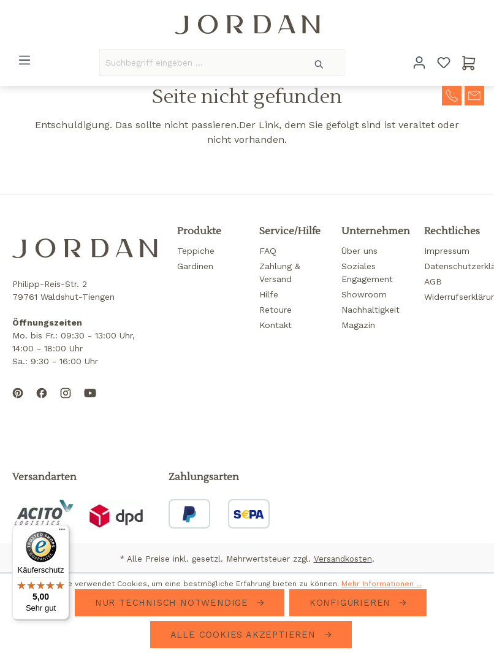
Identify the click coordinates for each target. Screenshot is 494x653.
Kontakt (275, 325)
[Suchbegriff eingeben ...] (197, 62)
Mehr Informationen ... (381, 583)
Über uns (359, 251)
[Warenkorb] (469, 63)
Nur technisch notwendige (173, 602)
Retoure (275, 310)
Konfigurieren (352, 602)
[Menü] (24, 60)
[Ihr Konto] (419, 63)
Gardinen (195, 266)
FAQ (267, 251)
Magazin (358, 325)
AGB (433, 281)
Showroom (364, 294)
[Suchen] (319, 62)
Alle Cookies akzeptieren (244, 634)
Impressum (446, 251)
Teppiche (196, 251)
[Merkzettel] (443, 63)
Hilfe (268, 294)
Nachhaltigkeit (370, 310)
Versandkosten (343, 558)
